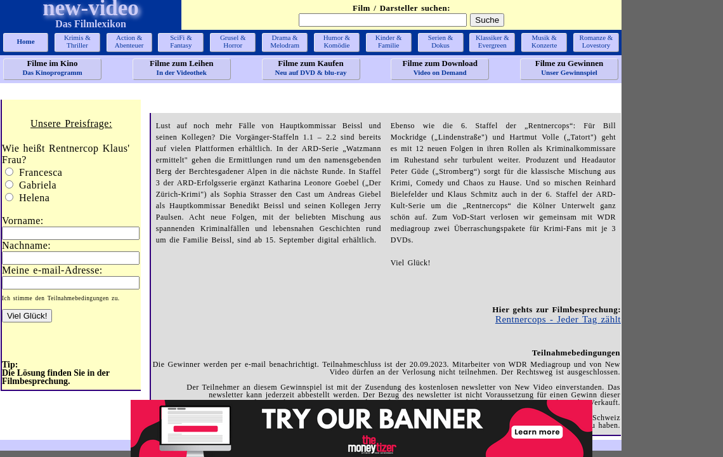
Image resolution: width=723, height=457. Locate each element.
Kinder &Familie (388, 41)
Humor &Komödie (336, 41)
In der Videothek (181, 67)
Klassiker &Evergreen (492, 41)
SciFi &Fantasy (181, 41)
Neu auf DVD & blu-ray (311, 67)
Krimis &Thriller (77, 41)
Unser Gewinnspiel (569, 67)
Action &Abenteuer (129, 41)
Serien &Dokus (440, 41)
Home (25, 41)
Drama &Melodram (284, 41)
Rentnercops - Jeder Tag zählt (558, 319)
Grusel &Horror (233, 41)
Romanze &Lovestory (596, 41)
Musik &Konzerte (544, 41)
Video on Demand (439, 67)
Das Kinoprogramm (52, 67)
